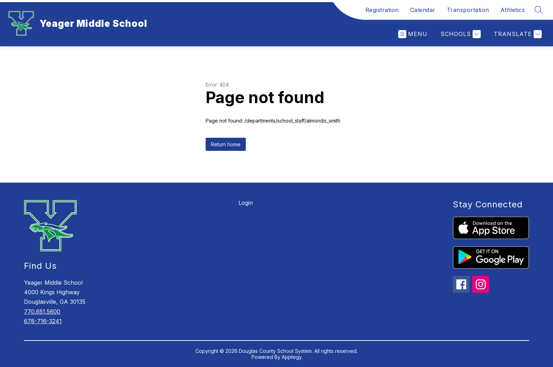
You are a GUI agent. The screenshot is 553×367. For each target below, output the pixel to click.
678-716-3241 (43, 321)
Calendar (423, 9)
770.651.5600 (42, 311)
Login (245, 202)
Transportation (468, 9)
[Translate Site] (517, 34)
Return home (226, 144)
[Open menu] (412, 34)
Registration (382, 9)
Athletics (512, 9)
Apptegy (292, 357)
